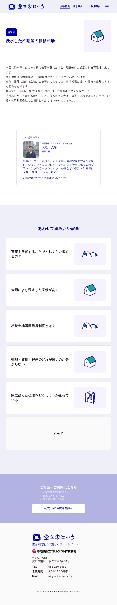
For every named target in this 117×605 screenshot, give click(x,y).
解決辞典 (65, 6)
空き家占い (79, 6)
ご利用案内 (95, 6)
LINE (107, 6)
